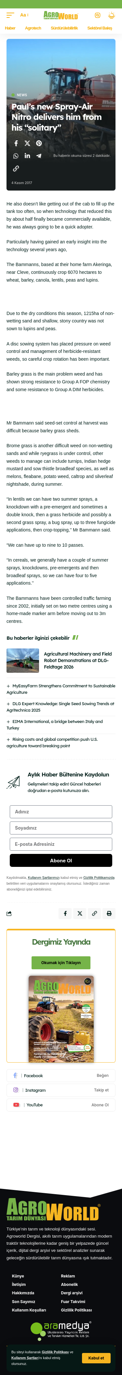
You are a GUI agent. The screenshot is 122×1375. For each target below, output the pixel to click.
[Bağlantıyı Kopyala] (15, 168)
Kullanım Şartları (24, 1358)
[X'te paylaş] (27, 143)
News (22, 95)
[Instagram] (61, 1090)
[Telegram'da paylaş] (38, 156)
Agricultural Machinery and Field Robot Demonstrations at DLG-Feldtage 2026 (78, 660)
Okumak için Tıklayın (61, 962)
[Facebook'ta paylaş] (15, 143)
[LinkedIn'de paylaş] (27, 156)
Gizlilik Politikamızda (99, 878)
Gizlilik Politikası (55, 1352)
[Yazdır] (108, 913)
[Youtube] (61, 1105)
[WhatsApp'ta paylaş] (15, 156)
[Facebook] (61, 1075)
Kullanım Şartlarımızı (44, 878)
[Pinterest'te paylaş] (38, 143)
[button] (96, 1358)
